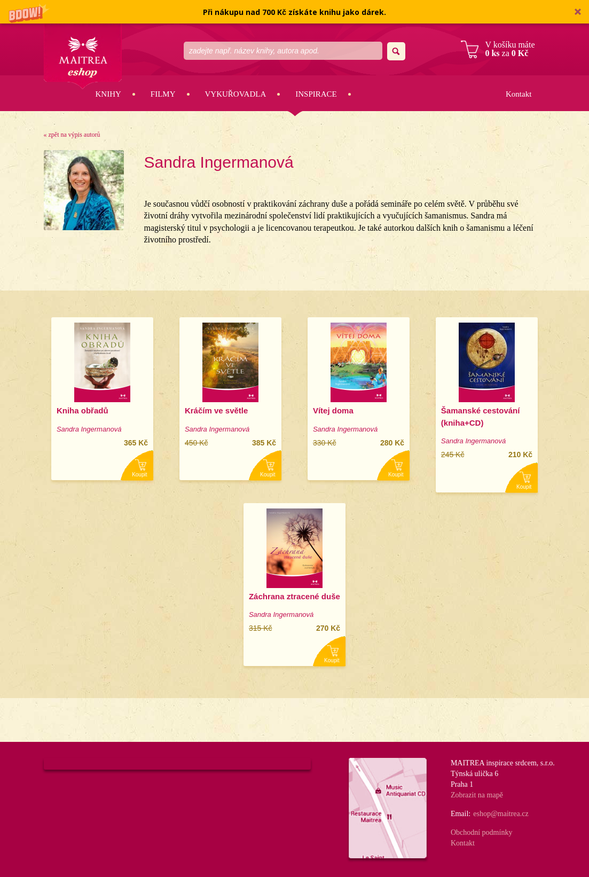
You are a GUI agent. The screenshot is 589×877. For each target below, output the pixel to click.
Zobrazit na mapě (477, 795)
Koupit (139, 474)
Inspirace (316, 94)
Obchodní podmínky (482, 832)
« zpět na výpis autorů (72, 134)
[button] (294, 12)
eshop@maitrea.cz (500, 814)
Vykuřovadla (235, 94)
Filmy (163, 94)
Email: (460, 814)
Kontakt (518, 94)
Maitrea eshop (83, 56)
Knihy (108, 94)
